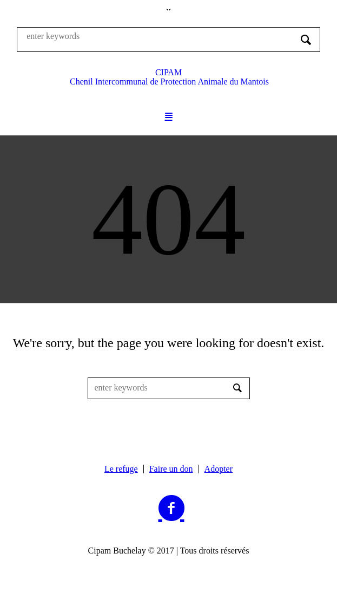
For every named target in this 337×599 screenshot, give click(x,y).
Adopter (218, 469)
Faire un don (171, 469)
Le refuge (121, 469)
